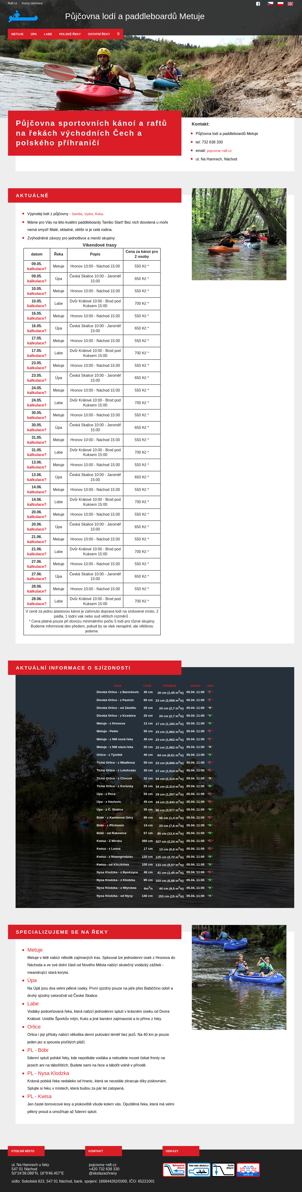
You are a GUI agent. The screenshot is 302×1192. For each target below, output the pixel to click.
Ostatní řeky (99, 34)
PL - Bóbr (38, 1050)
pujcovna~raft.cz (219, 151)
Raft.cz (12, 3)
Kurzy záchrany (32, 3)
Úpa (34, 34)
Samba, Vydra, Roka (87, 214)
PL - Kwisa (39, 1096)
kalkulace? (36, 269)
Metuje (17, 34)
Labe (48, 34)
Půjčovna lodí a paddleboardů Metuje (135, 16)
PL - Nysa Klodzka (48, 1073)
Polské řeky (70, 34)
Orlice (34, 1027)
